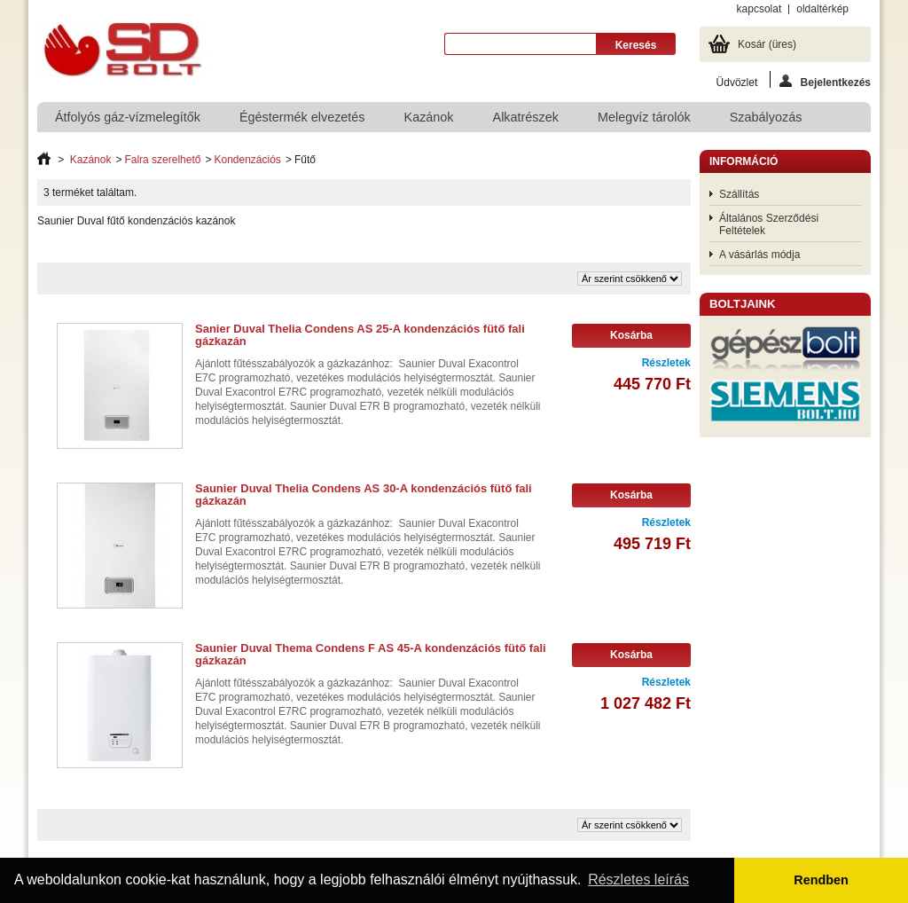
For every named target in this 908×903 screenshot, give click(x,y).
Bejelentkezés (825, 81)
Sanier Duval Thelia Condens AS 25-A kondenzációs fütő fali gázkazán (360, 335)
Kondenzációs (247, 159)
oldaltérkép (822, 9)
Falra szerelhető (162, 159)
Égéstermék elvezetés (302, 117)
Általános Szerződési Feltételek (768, 224)
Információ (743, 161)
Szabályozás (766, 117)
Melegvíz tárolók (644, 117)
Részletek (666, 363)
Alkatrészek (526, 117)
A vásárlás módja (759, 254)
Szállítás (739, 194)
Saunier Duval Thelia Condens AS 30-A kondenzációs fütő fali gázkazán (363, 494)
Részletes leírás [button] (638, 879)
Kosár (767, 44)
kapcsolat (759, 9)
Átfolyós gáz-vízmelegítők (127, 117)
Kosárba (631, 335)
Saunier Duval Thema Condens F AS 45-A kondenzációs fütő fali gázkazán (370, 654)
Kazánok (429, 117)
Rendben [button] (821, 880)
